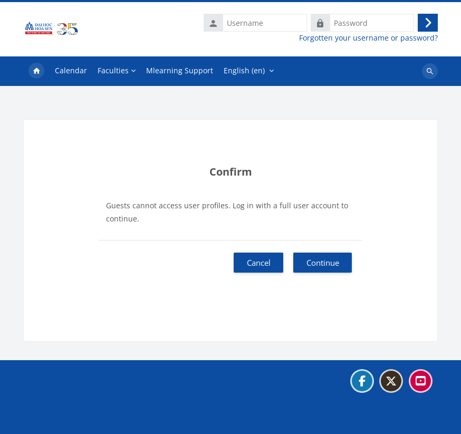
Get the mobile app (62, 420)
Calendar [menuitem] (71, 70)
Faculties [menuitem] (113, 70)
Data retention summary (71, 407)
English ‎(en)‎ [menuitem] (244, 70)
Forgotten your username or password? (368, 38)
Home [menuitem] (36, 71)
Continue (322, 262)
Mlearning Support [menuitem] (179, 70)
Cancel (259, 262)
